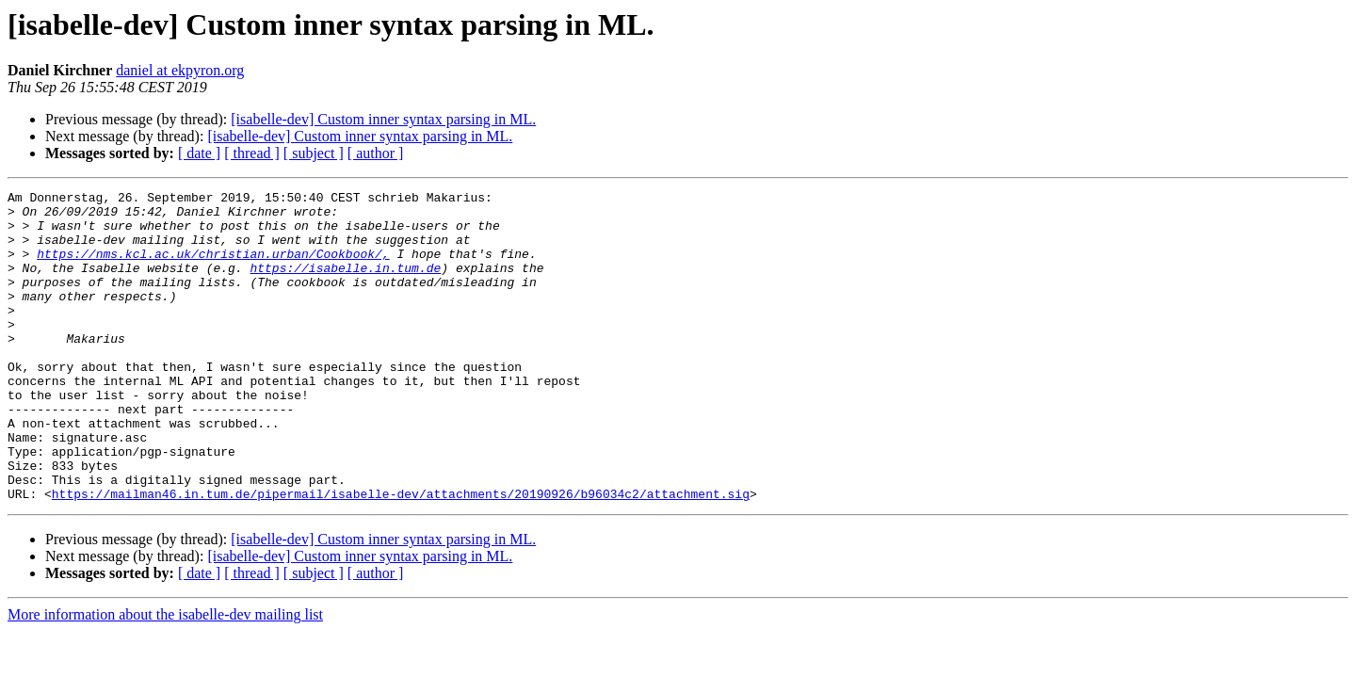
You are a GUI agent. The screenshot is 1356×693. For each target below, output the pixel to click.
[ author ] (375, 153)
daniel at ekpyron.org (180, 70)
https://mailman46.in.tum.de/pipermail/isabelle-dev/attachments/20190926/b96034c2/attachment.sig (401, 555)
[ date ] (199, 153)
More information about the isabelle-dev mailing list (165, 677)
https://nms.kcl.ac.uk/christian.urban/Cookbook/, (213, 267)
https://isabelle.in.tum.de (345, 284)
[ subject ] (313, 153)
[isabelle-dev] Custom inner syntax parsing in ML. (383, 119)
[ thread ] (252, 153)
